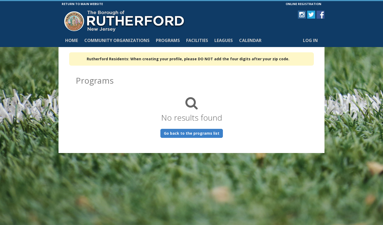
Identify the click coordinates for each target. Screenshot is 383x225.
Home (71, 40)
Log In (310, 40)
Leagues (223, 40)
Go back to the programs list (191, 133)
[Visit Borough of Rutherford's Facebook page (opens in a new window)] (320, 15)
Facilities (197, 40)
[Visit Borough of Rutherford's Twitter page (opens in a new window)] (311, 15)
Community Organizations (116, 40)
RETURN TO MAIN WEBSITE (82, 4)
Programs (168, 40)
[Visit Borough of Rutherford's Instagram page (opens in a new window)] (302, 15)
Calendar (250, 40)
